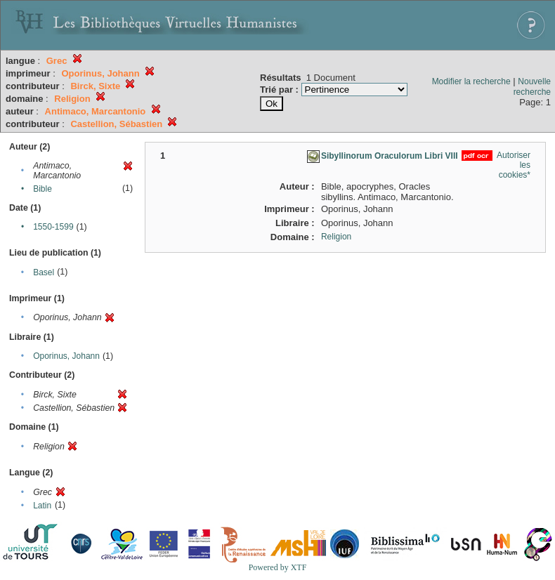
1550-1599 (53, 227)
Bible (42, 189)
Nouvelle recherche (532, 87)
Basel (43, 272)
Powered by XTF (278, 567)
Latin (42, 505)
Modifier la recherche (471, 81)
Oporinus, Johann (66, 356)
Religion (336, 237)
